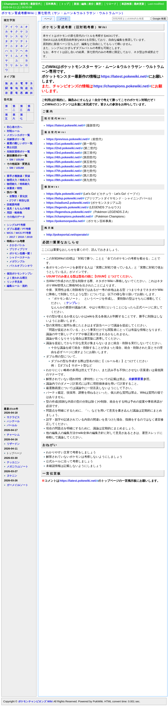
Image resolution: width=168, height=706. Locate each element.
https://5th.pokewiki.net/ (63, 161)
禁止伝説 (12, 147)
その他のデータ (16, 216)
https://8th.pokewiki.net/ (63, 175)
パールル (12, 425)
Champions (11, 3)
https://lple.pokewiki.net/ (63, 193)
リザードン (13, 443)
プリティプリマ (18, 249)
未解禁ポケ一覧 (16, 139)
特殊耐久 (25, 184)
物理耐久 (12, 184)
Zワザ (12, 200)
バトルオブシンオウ (20, 265)
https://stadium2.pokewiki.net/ (67, 202)
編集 (83, 3)
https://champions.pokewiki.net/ (121, 86)
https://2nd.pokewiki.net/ (63, 148)
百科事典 (51, 3)
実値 (27, 175)
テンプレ (72, 303)
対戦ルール (13, 131)
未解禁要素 (136, 379)
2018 (21, 236)
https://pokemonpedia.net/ (64, 221)
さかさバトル (17, 245)
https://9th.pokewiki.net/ (63, 180)
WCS (10, 232)
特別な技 (24, 200)
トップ (65, 3)
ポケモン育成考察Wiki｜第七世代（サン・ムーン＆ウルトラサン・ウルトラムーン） (63, 13)
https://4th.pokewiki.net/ (63, 157)
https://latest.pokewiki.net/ (124, 76)
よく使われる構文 (17, 277)
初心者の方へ (14, 127)
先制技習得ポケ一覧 (18, 151)
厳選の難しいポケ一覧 (19, 143)
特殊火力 (25, 179)
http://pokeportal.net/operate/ (66, 234)
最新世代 (35, 3)
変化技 (24, 196)
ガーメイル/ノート (17, 485)
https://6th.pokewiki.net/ (63, 166)
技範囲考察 (13, 204)
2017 (12, 236)
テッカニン (13, 462)
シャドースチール (19, 257)
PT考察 (26, 228)
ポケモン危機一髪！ (20, 253)
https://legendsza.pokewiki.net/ (68, 211)
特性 (19, 188)
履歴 (98, 3)
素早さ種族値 (14, 175)
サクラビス (13, 417)
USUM (20, 159)
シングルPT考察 (16, 224)
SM (11, 159)
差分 (91, 3)
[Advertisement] (18, 347)
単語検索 (126, 3)
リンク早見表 (14, 281)
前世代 (24, 3)
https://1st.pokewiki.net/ (63, 143)
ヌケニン (12, 475)
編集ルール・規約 (17, 285)
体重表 (10, 188)
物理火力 (12, 179)
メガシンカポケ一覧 (18, 135)
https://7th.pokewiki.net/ (63, 170)
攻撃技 (13, 196)
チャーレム (13, 434)
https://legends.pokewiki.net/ (66, 207)
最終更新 (139, 3)
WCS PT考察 (23, 232)
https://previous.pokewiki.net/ (67, 139)
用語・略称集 (14, 212)
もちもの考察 (22, 208)
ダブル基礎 (13, 228)
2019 (29, 236)
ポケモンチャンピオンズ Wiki (35, 701)
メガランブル (17, 261)
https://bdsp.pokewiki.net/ (64, 198)
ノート (63, 18)
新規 (76, 3)
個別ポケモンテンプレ (19, 273)
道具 (9, 208)
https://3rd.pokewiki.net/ (63, 152)
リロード (111, 3)
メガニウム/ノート (17, 466)
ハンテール (13, 421)
